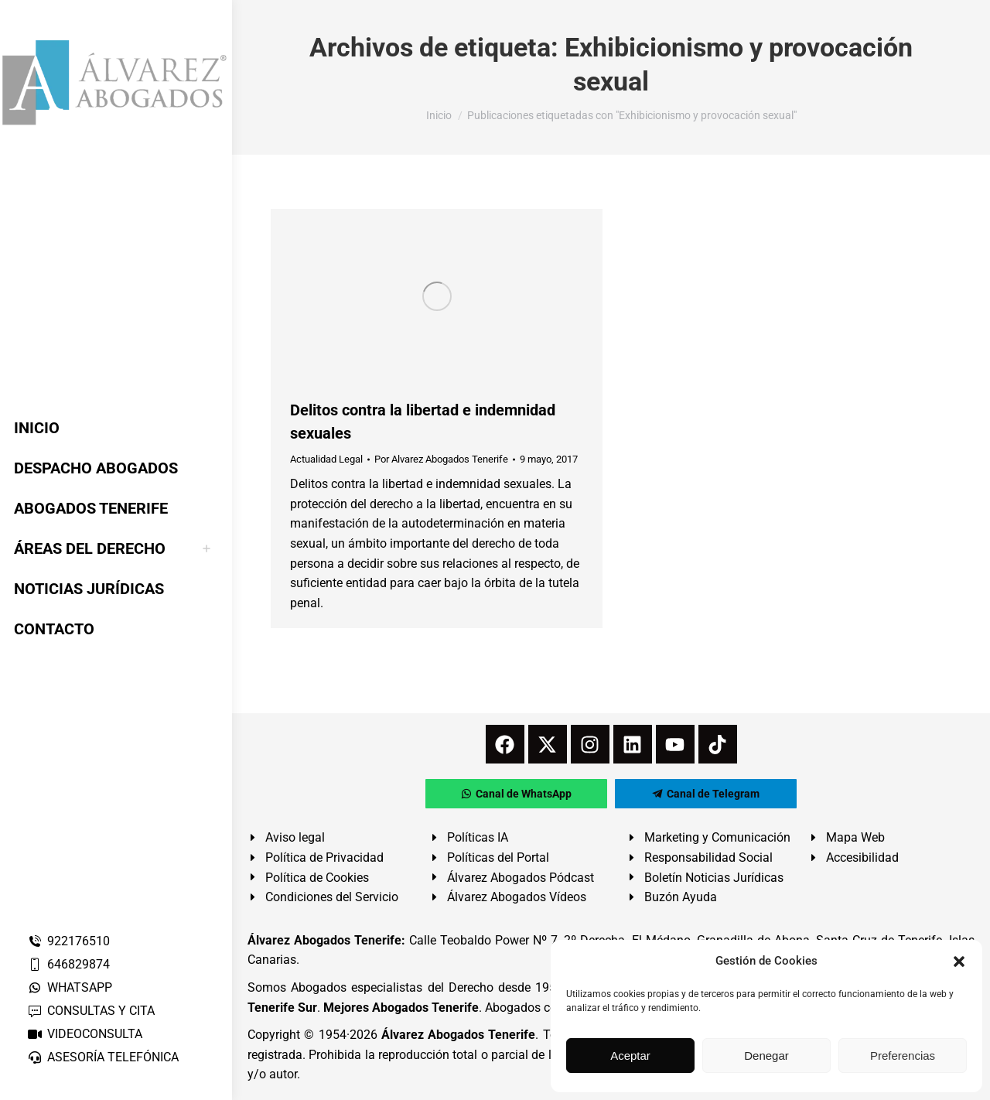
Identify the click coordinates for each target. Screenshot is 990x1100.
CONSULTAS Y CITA (91, 1010)
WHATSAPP (69, 987)
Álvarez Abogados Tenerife (458, 1034)
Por (441, 459)
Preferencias (902, 1055)
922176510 (68, 941)
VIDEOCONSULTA (84, 1034)
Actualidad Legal (326, 459)
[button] (959, 961)
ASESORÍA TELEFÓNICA (103, 1057)
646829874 (68, 964)
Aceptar (630, 1055)
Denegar (766, 1055)
